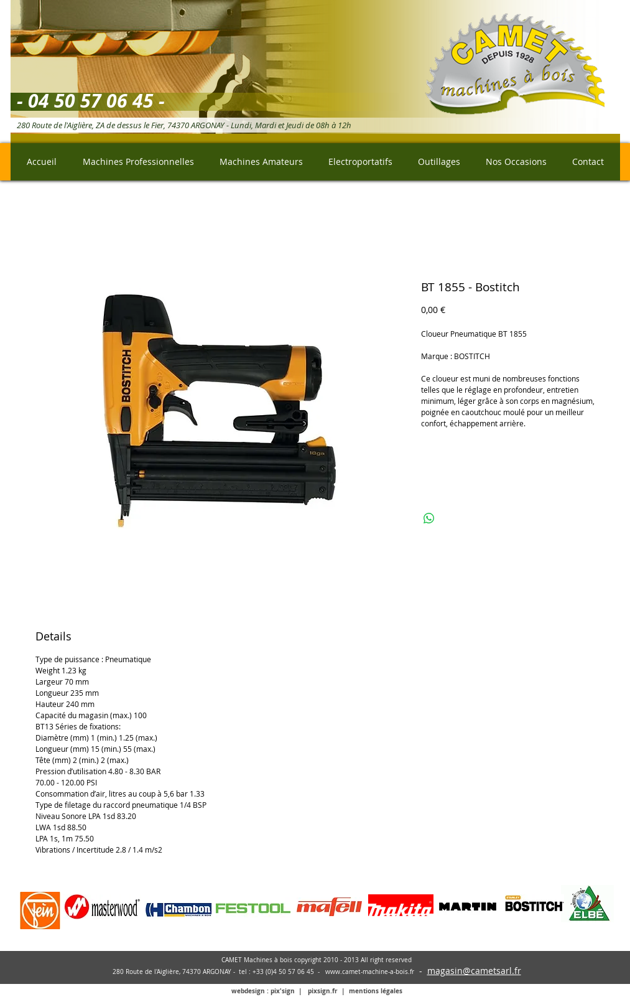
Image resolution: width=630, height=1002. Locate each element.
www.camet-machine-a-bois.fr (369, 972)
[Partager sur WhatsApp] (429, 518)
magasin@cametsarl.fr (474, 970)
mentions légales (375, 990)
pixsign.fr (323, 990)
